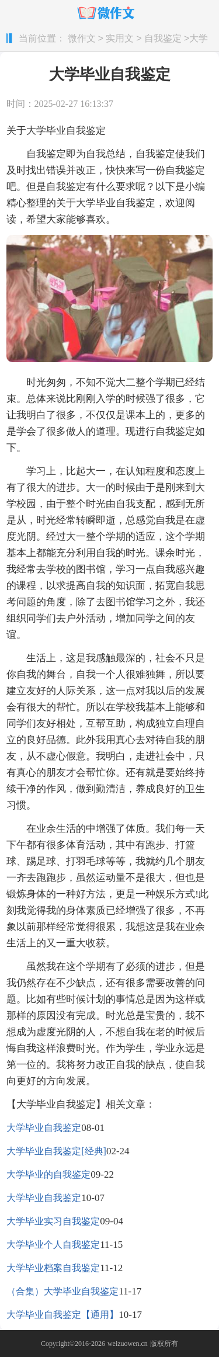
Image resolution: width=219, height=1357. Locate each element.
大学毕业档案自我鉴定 (53, 1268)
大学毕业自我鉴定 (43, 1128)
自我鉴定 (163, 39)
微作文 (82, 39)
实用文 (120, 39)
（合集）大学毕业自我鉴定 (62, 1291)
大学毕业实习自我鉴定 (53, 1221)
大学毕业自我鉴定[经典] (56, 1151)
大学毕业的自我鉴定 (48, 1174)
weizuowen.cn (127, 1343)
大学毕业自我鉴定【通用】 (62, 1315)
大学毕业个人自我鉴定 (53, 1245)
